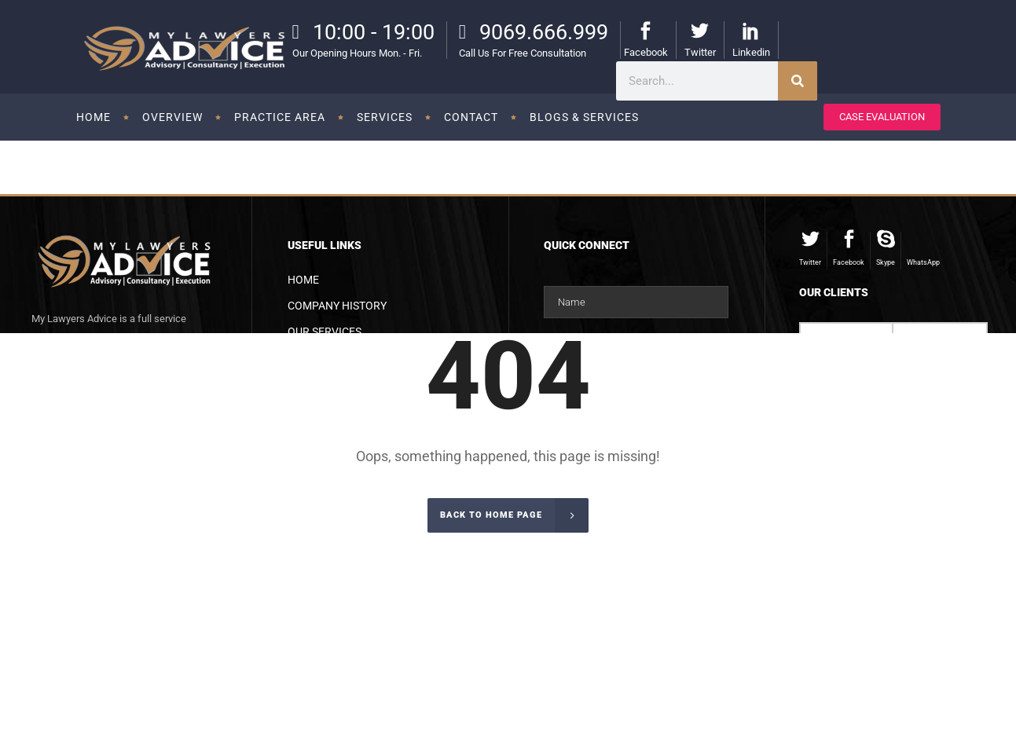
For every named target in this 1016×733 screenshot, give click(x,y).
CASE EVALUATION (882, 117)
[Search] (797, 81)
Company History (337, 305)
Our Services (324, 331)
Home (303, 279)
